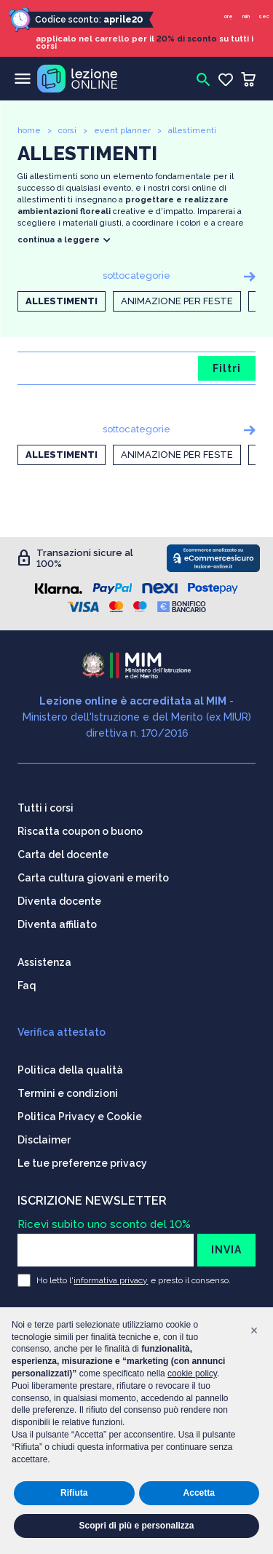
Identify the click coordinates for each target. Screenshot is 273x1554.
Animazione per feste (177, 301)
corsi (67, 130)
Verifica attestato (61, 1032)
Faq (26, 985)
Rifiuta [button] (73, 1493)
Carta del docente (62, 854)
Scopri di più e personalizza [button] (136, 1526)
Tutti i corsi (45, 808)
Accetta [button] (199, 1493)
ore (228, 16)
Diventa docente (59, 901)
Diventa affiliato (57, 924)
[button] (254, 1330)
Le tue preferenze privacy (82, 1163)
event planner (122, 130)
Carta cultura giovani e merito (93, 878)
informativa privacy (111, 1280)
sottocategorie (136, 275)
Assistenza (44, 962)
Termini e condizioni (67, 1093)
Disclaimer (44, 1140)
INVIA (226, 1250)
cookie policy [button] (192, 1373)
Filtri (227, 368)
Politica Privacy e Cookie (79, 1116)
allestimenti (192, 130)
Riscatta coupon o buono (80, 831)
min (246, 16)
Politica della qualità (70, 1070)
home (29, 130)
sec (263, 16)
